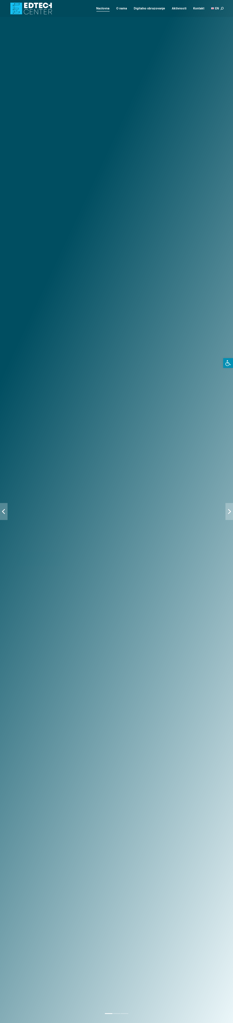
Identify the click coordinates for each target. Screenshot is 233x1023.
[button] (228, 363)
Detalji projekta (20, 457)
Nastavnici (88, 717)
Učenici (31, 717)
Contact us (94, 831)
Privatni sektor (201, 717)
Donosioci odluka (145, 717)
